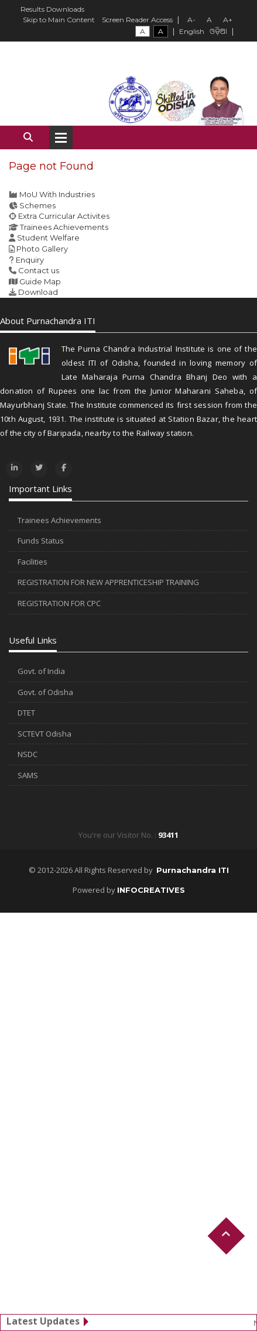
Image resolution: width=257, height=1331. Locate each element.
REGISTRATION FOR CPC (59, 603)
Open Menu (61, 137)
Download (38, 292)
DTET (26, 712)
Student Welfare (48, 237)
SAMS (28, 775)
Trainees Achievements (64, 227)
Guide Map (40, 281)
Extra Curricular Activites (63, 216)
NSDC (27, 754)
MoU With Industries (57, 194)
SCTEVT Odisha (44, 733)
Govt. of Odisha (45, 692)
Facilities (32, 561)
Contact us (38, 270)
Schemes (37, 205)
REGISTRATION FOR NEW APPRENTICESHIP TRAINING (108, 582)
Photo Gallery (42, 248)
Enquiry (30, 259)
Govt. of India (41, 671)
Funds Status (41, 540)
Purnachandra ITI (192, 870)
